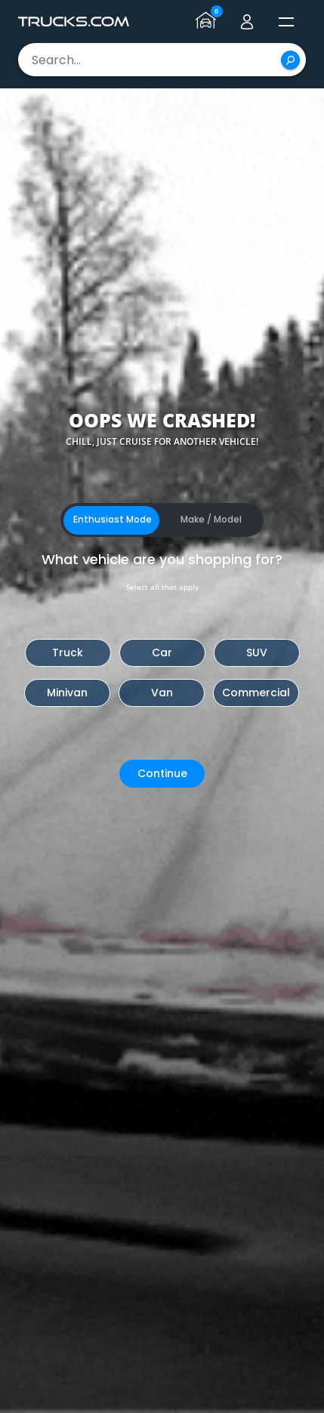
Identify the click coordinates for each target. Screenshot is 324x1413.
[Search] (290, 60)
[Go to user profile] (247, 22)
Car (162, 652)
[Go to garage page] (207, 22)
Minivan (67, 692)
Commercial (256, 692)
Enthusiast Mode (112, 519)
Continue (162, 773)
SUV (256, 652)
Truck (67, 652)
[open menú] (286, 22)
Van (162, 692)
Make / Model (211, 519)
